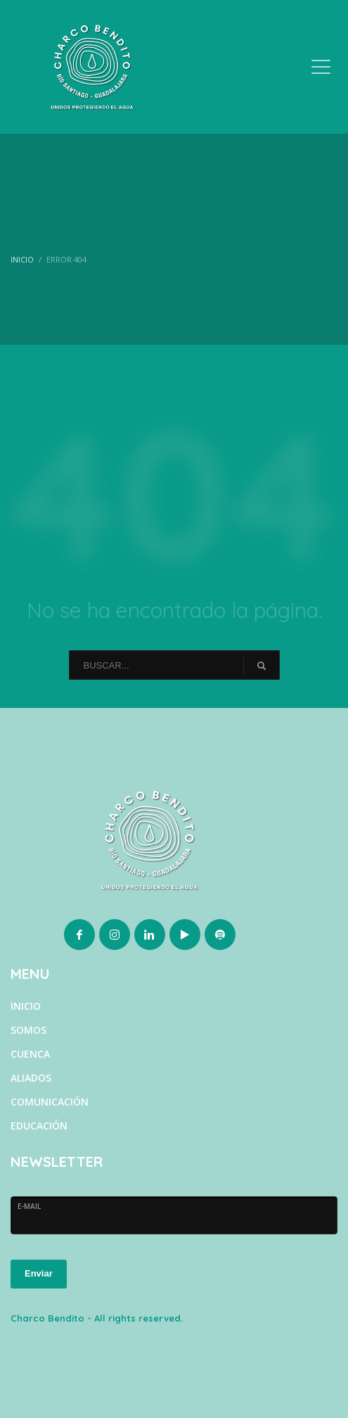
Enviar (39, 1273)
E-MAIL (29, 1206)
